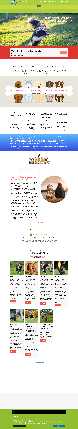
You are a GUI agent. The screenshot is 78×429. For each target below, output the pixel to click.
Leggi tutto (13, 300)
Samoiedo (32, 256)
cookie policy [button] (27, 420)
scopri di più (63, 52)
